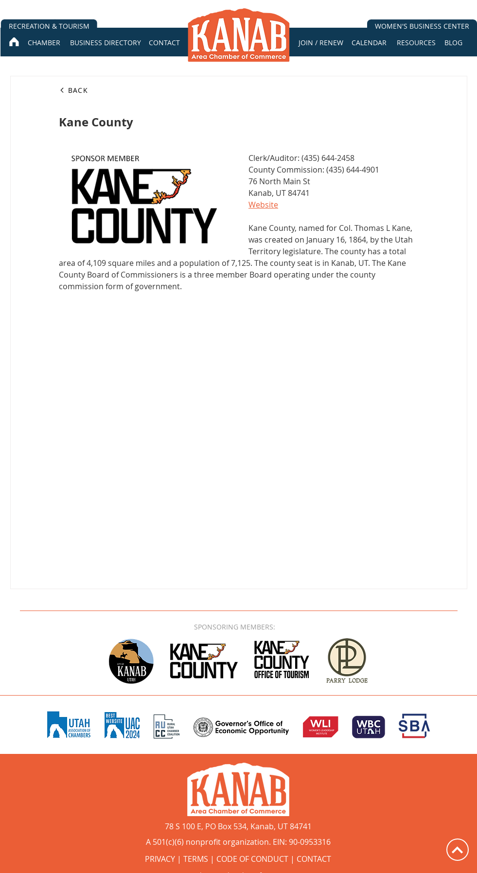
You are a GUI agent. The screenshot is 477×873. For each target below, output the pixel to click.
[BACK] (93, 90)
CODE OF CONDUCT (252, 859)
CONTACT (314, 859)
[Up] (457, 849)
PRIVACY (160, 859)
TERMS (195, 859)
